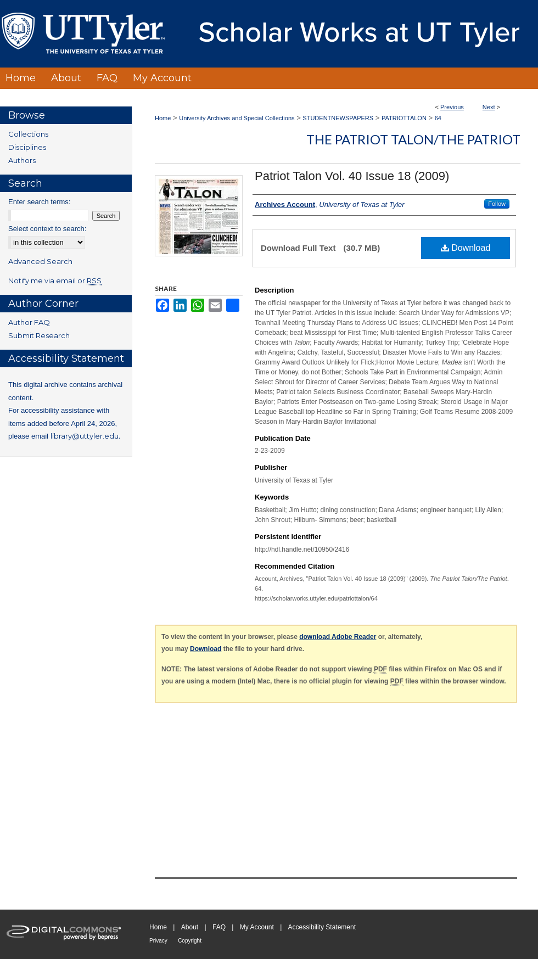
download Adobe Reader (337, 637)
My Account (257, 927)
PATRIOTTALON (404, 118)
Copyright (189, 941)
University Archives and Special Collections (236, 118)
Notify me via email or (55, 280)
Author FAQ (29, 322)
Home (163, 118)
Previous (452, 107)
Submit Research (39, 335)
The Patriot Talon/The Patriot (413, 139)
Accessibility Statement (322, 927)
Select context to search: (47, 229)
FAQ (219, 927)
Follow (497, 203)
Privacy (158, 941)
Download (466, 248)
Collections (28, 134)
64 (438, 118)
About (189, 927)
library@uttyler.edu (85, 435)
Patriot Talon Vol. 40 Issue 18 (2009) (352, 176)
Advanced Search (40, 261)
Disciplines (27, 147)
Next (489, 107)
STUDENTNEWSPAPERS (337, 118)
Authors (22, 160)
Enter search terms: (39, 202)
